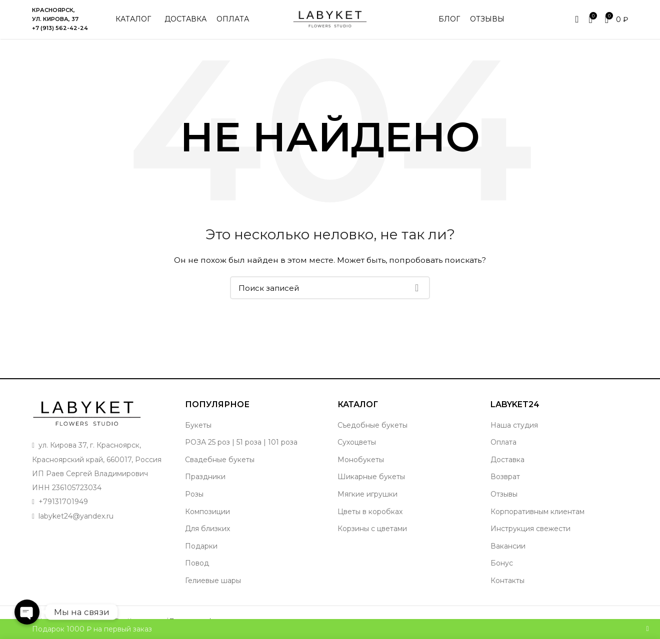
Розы (194, 495)
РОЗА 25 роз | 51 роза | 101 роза (241, 443)
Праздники (205, 478)
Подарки (201, 547)
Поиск (416, 289)
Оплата (503, 443)
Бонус (501, 564)
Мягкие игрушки (368, 495)
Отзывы (504, 495)
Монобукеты (361, 460)
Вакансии (508, 547)
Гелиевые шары (213, 581)
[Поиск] (330, 289)
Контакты (507, 581)
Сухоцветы (357, 443)
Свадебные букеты (219, 460)
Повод (197, 564)
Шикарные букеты (371, 478)
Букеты (198, 426)
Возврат (505, 478)
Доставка (507, 460)
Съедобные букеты (373, 426)
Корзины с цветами (372, 529)
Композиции (207, 512)
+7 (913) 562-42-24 (60, 28)
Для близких (207, 529)
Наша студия (514, 426)
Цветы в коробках (370, 512)
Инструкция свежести (530, 529)
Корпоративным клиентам (537, 512)
